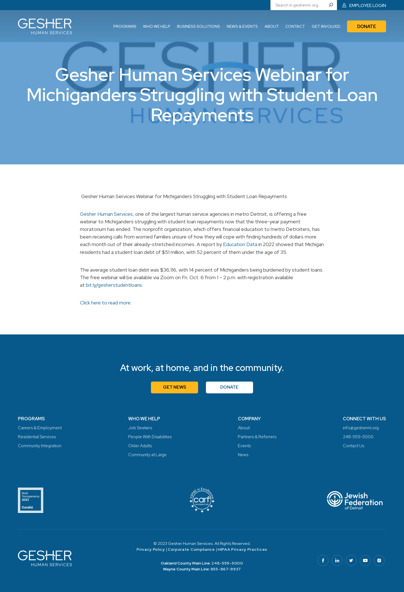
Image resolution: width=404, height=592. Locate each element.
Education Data (240, 244)
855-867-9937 (226, 568)
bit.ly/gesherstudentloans (114, 284)
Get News (174, 387)
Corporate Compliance (191, 549)
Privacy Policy (151, 549)
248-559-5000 (227, 562)
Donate (230, 387)
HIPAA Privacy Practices (242, 549)
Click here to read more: (106, 302)
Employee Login (367, 5)
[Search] (332, 5)
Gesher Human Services (107, 214)
